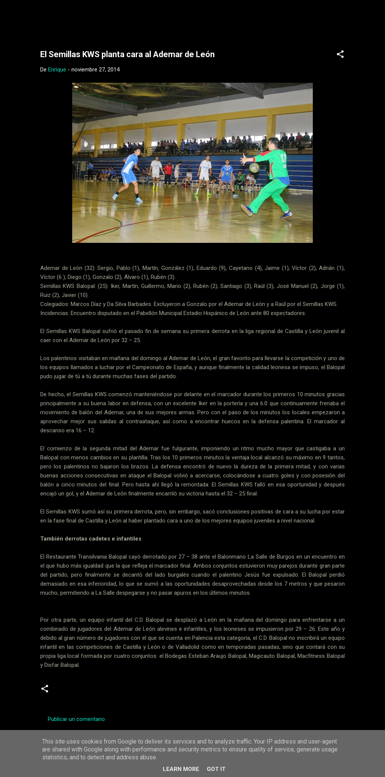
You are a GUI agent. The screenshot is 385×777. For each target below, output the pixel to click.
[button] (340, 55)
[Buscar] (355, 20)
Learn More (181, 769)
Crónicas (70, 691)
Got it (216, 769)
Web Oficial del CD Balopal (97, 18)
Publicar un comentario (76, 719)
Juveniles (102, 691)
